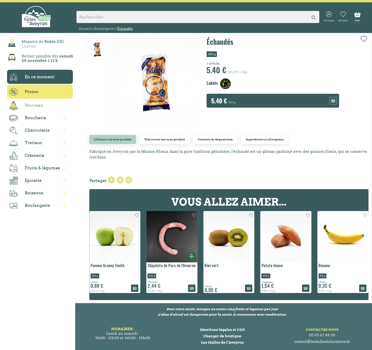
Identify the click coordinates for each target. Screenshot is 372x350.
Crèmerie (26, 156)
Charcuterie (29, 130)
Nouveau (26, 105)
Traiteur (25, 143)
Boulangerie (29, 205)
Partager (111, 179)
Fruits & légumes (34, 168)
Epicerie (25, 181)
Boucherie (27, 118)
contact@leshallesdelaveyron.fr (322, 341)
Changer (29, 45)
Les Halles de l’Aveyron (222, 342)
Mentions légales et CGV (222, 329)
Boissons (26, 193)
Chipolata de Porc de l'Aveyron (172, 265)
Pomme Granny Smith (107, 265)
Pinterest (128, 179)
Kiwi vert (211, 265)
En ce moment (32, 77)
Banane (324, 265)
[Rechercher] (197, 17)
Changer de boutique (222, 336)
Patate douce (272, 265)
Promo (24, 92)
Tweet (120, 179)
